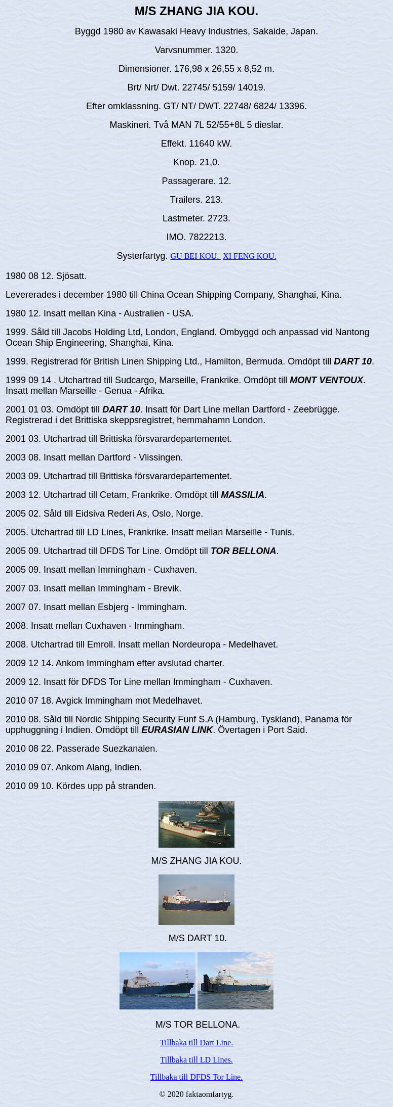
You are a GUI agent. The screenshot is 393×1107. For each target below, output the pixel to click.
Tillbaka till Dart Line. (196, 1042)
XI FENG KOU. (249, 256)
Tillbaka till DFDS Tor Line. (196, 1077)
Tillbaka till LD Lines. (196, 1059)
